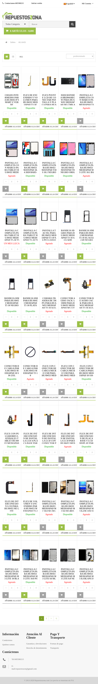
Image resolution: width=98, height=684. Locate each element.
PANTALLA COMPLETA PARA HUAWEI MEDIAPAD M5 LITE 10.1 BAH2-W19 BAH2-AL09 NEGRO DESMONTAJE (86, 172)
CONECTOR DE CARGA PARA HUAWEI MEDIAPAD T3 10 (30, 371)
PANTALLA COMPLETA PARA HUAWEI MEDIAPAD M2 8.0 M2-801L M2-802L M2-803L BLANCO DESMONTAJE (68, 511)
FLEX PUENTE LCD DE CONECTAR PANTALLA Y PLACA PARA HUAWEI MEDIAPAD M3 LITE (49, 102)
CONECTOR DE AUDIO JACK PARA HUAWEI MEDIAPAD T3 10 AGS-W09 (86, 304)
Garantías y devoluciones (36, 643)
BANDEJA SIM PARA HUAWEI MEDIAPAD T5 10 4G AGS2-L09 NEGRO (86, 235)
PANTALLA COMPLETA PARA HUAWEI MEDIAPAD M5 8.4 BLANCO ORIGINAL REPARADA (86, 576)
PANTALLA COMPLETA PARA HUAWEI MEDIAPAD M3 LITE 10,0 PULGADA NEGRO (30, 576)
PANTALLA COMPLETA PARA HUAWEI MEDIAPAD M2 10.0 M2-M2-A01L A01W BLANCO (49, 508)
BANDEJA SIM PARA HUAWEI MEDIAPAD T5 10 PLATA (30, 302)
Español (69, 3)
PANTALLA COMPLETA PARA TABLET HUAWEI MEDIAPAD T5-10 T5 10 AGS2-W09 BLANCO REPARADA (11, 238)
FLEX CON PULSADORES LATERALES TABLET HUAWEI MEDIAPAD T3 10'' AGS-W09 (11, 441)
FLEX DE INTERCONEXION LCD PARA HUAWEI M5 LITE (11, 506)
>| (56, 618)
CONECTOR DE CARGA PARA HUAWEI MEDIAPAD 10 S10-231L (11, 371)
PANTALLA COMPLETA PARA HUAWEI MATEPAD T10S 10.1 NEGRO (49, 168)
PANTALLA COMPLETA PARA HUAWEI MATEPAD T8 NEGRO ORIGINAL (68, 169)
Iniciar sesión (36, 3)
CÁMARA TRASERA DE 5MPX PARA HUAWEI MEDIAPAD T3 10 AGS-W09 (49, 304)
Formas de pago (56, 643)
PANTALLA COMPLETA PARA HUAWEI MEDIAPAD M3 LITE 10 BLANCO (11, 575)
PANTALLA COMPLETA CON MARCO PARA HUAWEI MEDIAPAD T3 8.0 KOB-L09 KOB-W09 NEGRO (86, 103)
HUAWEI (22, 42)
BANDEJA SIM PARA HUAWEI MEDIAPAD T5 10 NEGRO (11, 302)
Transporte (54, 648)
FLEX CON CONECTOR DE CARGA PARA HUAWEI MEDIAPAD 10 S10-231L (86, 372)
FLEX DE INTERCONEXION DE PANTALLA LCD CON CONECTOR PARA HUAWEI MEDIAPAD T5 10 (49, 442)
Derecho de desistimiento (36, 648)
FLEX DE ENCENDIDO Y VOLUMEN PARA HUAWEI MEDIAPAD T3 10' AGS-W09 (30, 101)
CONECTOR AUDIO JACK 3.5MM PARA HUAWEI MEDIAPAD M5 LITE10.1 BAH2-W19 (68, 305)
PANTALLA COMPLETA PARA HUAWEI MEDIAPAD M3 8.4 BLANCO (86, 506)
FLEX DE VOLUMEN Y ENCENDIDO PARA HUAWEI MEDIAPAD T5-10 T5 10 (30, 507)
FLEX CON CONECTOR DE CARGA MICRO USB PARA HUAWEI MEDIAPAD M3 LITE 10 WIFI (67, 373)
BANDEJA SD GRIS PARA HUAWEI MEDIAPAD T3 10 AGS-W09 (68, 235)
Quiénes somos (8, 644)
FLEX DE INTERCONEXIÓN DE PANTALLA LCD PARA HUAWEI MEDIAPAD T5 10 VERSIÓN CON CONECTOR (67, 442)
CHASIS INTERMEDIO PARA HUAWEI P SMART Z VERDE (11, 100)
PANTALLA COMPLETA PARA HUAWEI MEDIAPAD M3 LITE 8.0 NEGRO (68, 575)
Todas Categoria (13, 24)
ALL (21, 57)
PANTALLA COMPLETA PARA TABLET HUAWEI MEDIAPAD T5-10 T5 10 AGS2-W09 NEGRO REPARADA (30, 238)
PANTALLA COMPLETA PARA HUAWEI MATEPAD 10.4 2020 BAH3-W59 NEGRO (30, 169)
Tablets (12, 42)
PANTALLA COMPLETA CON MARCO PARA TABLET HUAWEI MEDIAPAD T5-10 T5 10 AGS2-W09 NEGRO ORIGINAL (11, 172)
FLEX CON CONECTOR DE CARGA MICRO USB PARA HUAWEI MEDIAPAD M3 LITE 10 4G (49, 373)
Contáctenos (7, 640)
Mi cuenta (87, 3)
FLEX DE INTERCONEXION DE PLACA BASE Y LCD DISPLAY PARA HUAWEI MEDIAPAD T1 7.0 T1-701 (86, 442)
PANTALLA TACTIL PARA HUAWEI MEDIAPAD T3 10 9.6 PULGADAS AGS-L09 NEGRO (49, 237)
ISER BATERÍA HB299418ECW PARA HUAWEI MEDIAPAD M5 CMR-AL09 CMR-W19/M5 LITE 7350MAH (67, 103)
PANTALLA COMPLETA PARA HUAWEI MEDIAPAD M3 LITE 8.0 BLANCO (49, 575)
